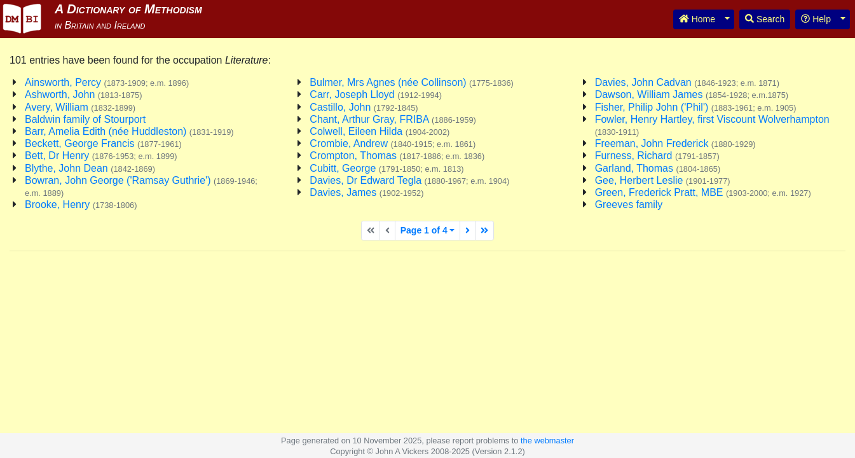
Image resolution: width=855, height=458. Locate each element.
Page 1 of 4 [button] (424, 230)
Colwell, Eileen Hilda (379, 131)
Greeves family (629, 204)
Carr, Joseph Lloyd (376, 94)
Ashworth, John (83, 94)
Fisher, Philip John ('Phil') (696, 107)
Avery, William (80, 107)
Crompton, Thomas (397, 155)
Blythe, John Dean (90, 168)
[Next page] (467, 230)
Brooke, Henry (81, 204)
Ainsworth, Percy (107, 82)
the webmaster (547, 440)
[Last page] (484, 230)
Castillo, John (364, 107)
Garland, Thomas (658, 168)
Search (764, 19)
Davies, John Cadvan (687, 82)
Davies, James (366, 192)
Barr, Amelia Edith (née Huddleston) (129, 131)
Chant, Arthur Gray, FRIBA (393, 119)
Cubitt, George (386, 168)
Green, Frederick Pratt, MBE (703, 192)
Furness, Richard (657, 155)
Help (816, 19)
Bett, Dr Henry (101, 155)
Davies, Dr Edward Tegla (409, 180)
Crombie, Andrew (392, 143)
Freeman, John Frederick (675, 143)
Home (697, 19)
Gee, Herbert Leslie (662, 180)
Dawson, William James (691, 94)
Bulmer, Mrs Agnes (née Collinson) (412, 82)
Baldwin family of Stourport (85, 119)
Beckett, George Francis (103, 143)
